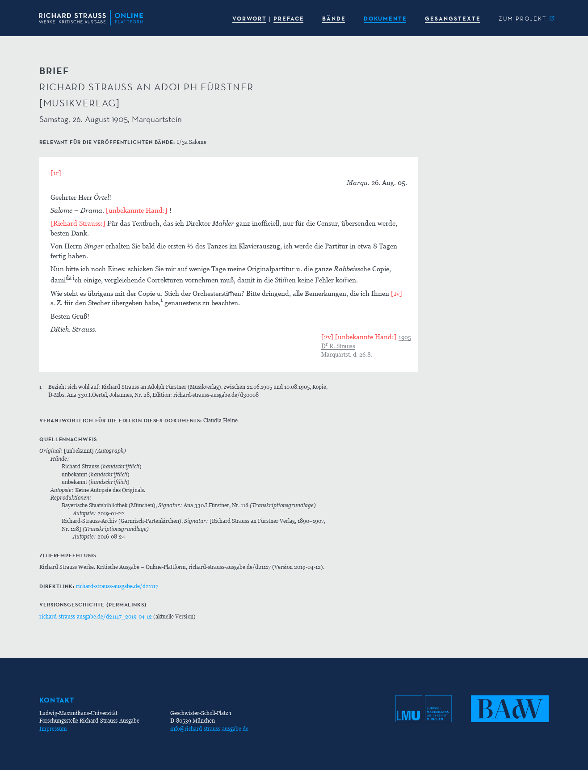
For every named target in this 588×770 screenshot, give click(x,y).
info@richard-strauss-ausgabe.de (209, 728)
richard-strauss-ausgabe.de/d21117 (117, 586)
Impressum (53, 728)
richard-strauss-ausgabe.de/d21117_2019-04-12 (95, 616)
